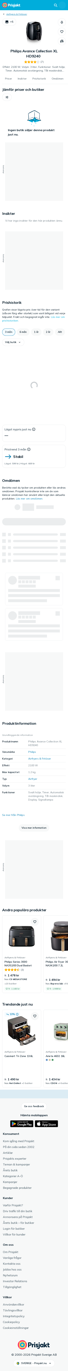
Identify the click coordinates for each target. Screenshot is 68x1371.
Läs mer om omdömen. (29, 498)
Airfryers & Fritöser (16, 14)
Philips (32, 752)
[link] (21, 954)
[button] (9, 22)
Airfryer (32, 779)
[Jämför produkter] (62, 41)
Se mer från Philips (13, 815)
